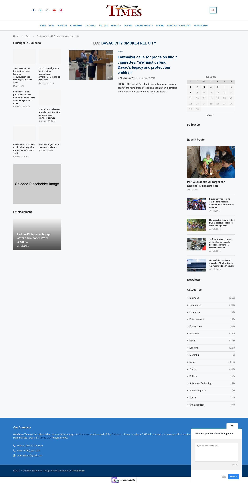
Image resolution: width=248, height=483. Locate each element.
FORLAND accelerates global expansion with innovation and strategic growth (49, 113)
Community (76, 26)
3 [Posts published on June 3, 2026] (204, 87)
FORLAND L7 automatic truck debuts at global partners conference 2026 (24, 148)
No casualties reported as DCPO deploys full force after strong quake (222, 223)
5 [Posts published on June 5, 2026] (217, 87)
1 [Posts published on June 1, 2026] (190, 87)
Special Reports (144, 26)
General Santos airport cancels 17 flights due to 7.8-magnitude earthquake (221, 263)
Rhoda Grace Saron (128, 78)
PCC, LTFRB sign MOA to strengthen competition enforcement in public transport (49, 74)
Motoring (212, 355)
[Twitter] (40, 10)
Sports (115, 26)
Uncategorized (212, 405)
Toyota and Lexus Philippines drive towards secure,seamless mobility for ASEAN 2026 (22, 75)
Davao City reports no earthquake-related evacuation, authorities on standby (221, 203)
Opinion (128, 26)
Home (43, 26)
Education (212, 312)
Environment (201, 26)
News (51, 26)
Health (160, 26)
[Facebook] (33, 10)
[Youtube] (54, 10)
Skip (224, 476)
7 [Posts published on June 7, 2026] (231, 87)
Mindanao (84, 434)
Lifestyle (91, 26)
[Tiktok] (61, 10)
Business (62, 26)
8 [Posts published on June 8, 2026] (190, 92)
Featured (212, 333)
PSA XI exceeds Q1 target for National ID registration (206, 183)
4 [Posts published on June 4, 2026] (211, 87)
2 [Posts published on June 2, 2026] (197, 87)
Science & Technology (179, 26)
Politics (103, 26)
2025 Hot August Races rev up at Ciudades (50, 145)
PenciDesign (78, 470)
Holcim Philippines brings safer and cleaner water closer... (33, 238)
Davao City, (46, 437)
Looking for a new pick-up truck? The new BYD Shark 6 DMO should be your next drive (24, 97)
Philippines (117, 434)
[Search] (213, 10)
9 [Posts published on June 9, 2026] (197, 92)
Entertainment (212, 319)
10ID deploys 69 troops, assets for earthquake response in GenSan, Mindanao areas (220, 243)
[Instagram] (47, 10)
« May (210, 115)
